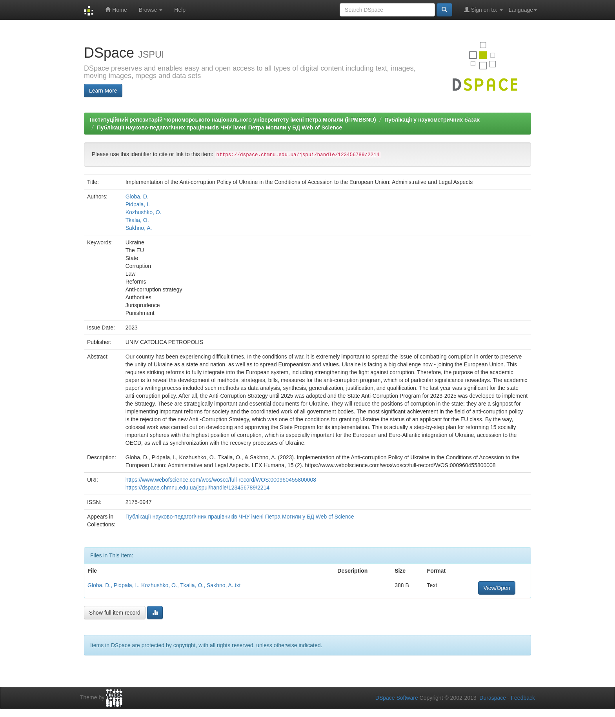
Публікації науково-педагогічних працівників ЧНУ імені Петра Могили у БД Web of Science (219, 127)
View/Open (496, 588)
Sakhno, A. (139, 228)
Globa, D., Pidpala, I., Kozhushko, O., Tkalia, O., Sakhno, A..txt (163, 585)
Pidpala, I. (138, 204)
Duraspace (492, 698)
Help (180, 10)
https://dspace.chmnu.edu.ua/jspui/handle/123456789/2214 (197, 487)
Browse (151, 10)
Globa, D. (137, 196)
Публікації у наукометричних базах (432, 119)
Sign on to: (483, 9)
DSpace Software (396, 698)
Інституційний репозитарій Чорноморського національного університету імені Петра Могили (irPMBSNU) (233, 119)
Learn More (103, 90)
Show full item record (114, 613)
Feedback (523, 698)
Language (523, 10)
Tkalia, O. (137, 220)
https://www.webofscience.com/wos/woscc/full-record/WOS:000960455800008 (221, 480)
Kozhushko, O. (144, 212)
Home (116, 9)
